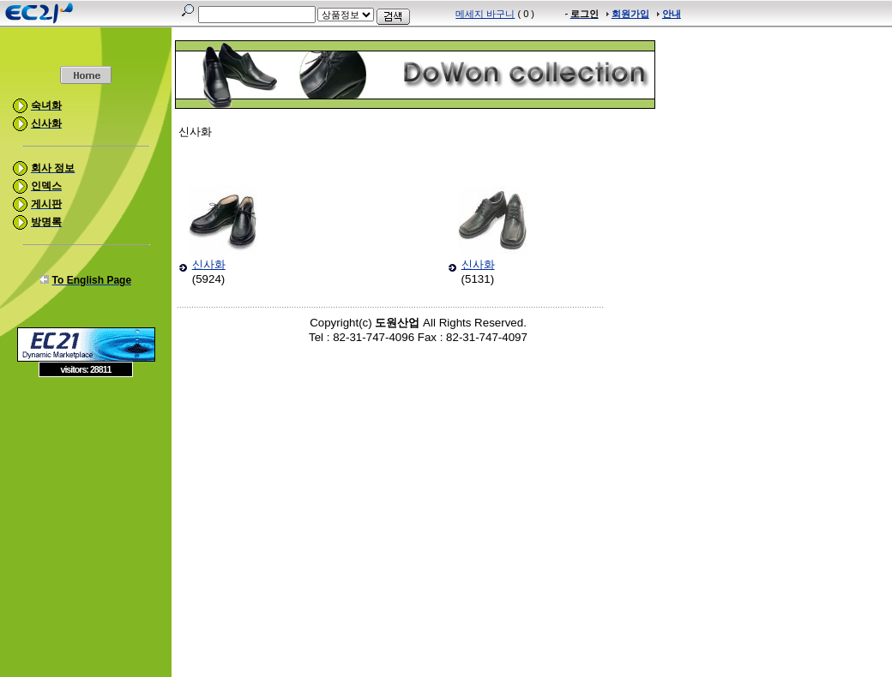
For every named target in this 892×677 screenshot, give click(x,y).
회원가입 (630, 14)
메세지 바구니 (485, 14)
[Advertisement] (86, 501)
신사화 (209, 264)
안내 (671, 14)
